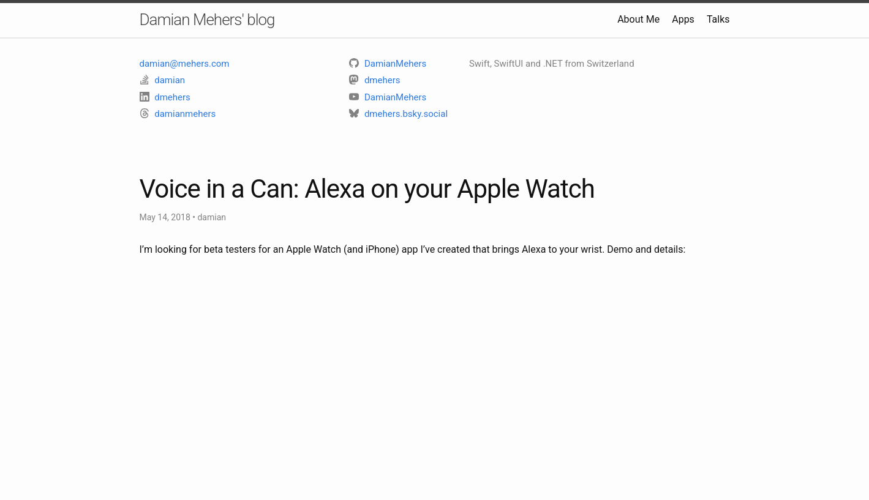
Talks (718, 19)
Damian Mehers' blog (207, 19)
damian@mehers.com (185, 63)
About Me (638, 19)
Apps (683, 19)
